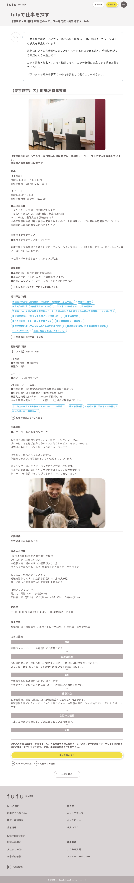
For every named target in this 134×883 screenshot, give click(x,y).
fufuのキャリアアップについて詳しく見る (37, 287)
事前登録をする (67, 755)
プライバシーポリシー (78, 856)
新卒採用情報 (14, 856)
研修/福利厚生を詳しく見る (29, 337)
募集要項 (71, 842)
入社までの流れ (47, 763)
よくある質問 (74, 849)
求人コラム (73, 827)
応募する (112, 4)
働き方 (70, 805)
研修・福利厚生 (15, 820)
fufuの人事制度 (24, 763)
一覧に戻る (66, 774)
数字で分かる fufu (17, 813)
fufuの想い (13, 805)
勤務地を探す (14, 842)
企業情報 (11, 827)
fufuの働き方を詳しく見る (29, 417)
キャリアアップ (75, 813)
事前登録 (98, 4)
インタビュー (74, 820)
